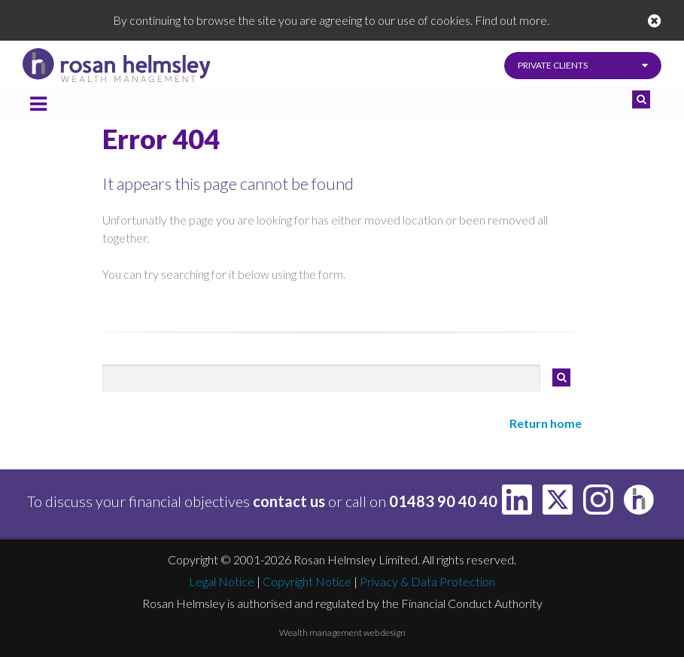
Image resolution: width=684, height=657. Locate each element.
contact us (289, 501)
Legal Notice (221, 581)
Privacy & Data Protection (427, 581)
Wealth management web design (342, 632)
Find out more (511, 20)
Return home (545, 423)
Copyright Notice (307, 581)
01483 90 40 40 (443, 501)
